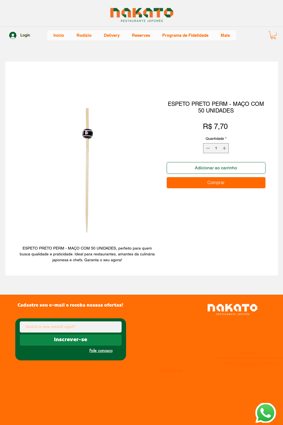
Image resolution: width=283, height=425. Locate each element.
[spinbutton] (216, 148)
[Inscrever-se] (71, 340)
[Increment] (225, 148)
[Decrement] (207, 148)
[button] (273, 35)
